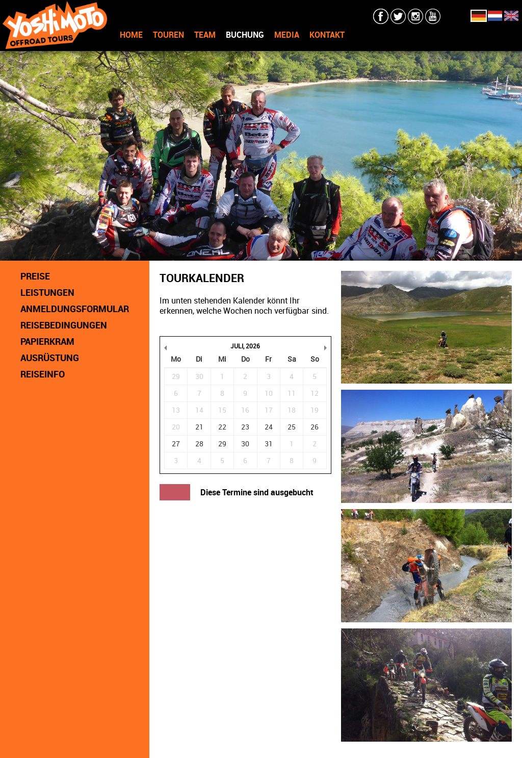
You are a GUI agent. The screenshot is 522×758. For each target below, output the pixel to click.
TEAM (205, 34)
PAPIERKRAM (47, 341)
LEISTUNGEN (47, 292)
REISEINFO (42, 374)
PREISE (35, 276)
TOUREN (168, 34)
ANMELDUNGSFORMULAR (74, 308)
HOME (131, 34)
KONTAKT (327, 34)
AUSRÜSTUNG (49, 357)
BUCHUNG (245, 34)
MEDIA (286, 34)
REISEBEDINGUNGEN (63, 325)
